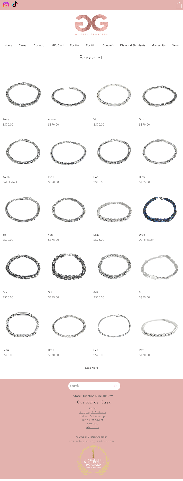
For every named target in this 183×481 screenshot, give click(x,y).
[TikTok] (15, 4)
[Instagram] (5, 4)
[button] (179, 5)
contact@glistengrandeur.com (91, 441)
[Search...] (86, 386)
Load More (91, 368)
